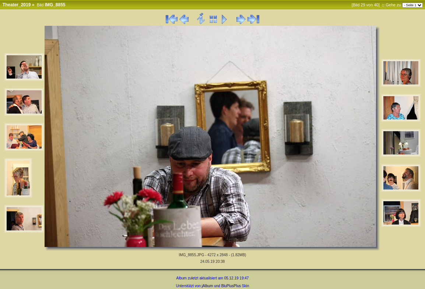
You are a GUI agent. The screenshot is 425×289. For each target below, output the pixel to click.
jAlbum (207, 286)
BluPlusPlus (231, 286)
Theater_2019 (17, 4)
